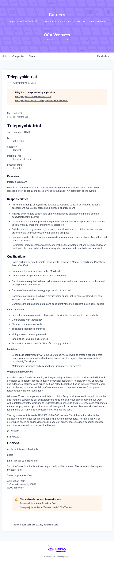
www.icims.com (15, 487)
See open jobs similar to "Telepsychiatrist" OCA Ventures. (41, 100)
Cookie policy (62, 557)
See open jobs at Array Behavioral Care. (33, 96)
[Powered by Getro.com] (57, 549)
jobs (5, 56)
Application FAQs (16, 481)
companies (18, 56)
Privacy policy (49, 557)
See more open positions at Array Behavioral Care (35, 525)
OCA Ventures (57, 34)
